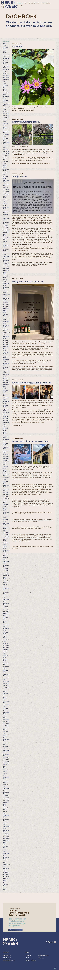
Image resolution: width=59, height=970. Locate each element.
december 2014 (6, 474)
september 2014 (6, 486)
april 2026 (6, 41)
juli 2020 (6, 264)
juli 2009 (6, 681)
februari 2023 (5, 162)
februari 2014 (5, 505)
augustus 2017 (6, 375)
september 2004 (6, 865)
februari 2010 (5, 656)
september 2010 (6, 636)
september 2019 (6, 295)
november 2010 (6, 629)
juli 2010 (5, 643)
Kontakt (41, 958)
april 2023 (6, 156)
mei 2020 (6, 268)
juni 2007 (6, 760)
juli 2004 (6, 872)
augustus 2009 (6, 678)
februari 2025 (5, 86)
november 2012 (6, 554)
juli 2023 (5, 149)
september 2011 (6, 600)
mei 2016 (5, 420)
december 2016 (6, 398)
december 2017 (6, 360)
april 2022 (6, 194)
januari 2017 (5, 395)
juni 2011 (5, 609)
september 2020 (6, 257)
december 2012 (6, 551)
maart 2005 (4, 843)
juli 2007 (6, 758)
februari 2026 (5, 48)
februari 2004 (5, 885)
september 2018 (6, 333)
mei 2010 (6, 647)
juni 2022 (6, 190)
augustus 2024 (6, 108)
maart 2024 (4, 120)
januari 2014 (5, 509)
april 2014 (6, 499)
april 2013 (6, 537)
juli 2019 (5, 302)
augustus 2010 (6, 640)
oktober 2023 (5, 139)
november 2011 (6, 593)
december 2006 (6, 778)
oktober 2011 (5, 596)
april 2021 (6, 232)
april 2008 (6, 726)
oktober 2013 (5, 520)
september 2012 (6, 562)
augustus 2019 (6, 299)
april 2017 (6, 384)
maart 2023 (4, 158)
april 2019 (6, 308)
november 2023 (6, 135)
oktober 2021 (5, 215)
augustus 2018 (6, 337)
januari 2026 (5, 52)
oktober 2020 (5, 253)
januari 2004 (5, 888)
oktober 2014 (5, 482)
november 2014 (6, 478)
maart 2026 (4, 44)
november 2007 (6, 743)
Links (27, 952)
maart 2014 (4, 501)
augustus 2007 (6, 755)
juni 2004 (6, 874)
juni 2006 (6, 798)
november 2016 (6, 402)
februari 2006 (5, 808)
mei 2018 (5, 344)
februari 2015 (5, 467)
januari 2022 (5, 204)
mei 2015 (5, 459)
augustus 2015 (6, 451)
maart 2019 (4, 311)
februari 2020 (5, 276)
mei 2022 (6, 192)
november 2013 (6, 516)
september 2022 (6, 181)
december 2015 (6, 436)
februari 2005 (5, 847)
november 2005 (6, 820)
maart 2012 (4, 578)
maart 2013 (4, 540)
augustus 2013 (6, 527)
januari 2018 (5, 356)
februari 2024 (5, 124)
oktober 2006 (5, 785)
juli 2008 (6, 719)
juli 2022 (5, 188)
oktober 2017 (5, 368)
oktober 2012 (5, 558)
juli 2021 (5, 226)
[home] (9, 4)
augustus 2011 (6, 604)
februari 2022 (5, 200)
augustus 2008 (6, 716)
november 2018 (6, 326)
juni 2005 (6, 836)
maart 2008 (4, 728)
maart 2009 (4, 690)
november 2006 (6, 781)
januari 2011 (5, 622)
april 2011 (6, 613)
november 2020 (6, 250)
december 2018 (6, 322)
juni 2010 (6, 645)
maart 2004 (4, 881)
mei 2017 (5, 382)
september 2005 (6, 827)
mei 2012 (5, 573)
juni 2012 (5, 571)
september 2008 (6, 713)
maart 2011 (6, 615)
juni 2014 (6, 495)
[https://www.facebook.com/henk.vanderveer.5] (55, 942)
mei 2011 (5, 611)
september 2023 (6, 143)
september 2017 (6, 371)
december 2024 (6, 93)
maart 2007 (4, 767)
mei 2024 (6, 116)
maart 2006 (4, 805)
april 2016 (6, 422)
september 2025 (6, 66)
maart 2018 (4, 349)
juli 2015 (5, 454)
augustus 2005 (6, 831)
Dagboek (28, 955)
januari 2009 (5, 698)
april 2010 (6, 650)
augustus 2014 (6, 489)
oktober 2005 (5, 823)
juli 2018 (5, 340)
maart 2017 (4, 387)
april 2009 (6, 688)
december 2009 (6, 663)
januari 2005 (5, 850)
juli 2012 (5, 569)
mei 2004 (6, 876)
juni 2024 (6, 113)
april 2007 (6, 764)
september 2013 (6, 524)
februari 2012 (5, 581)
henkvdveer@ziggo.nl (9, 960)
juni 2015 (5, 456)
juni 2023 (6, 152)
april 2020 (6, 270)
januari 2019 (5, 318)
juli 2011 (5, 607)
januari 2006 (5, 812)
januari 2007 (5, 774)
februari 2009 (5, 694)
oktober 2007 (5, 747)
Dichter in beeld (31, 960)
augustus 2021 (6, 223)
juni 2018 (5, 342)
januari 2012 (5, 585)
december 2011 (6, 589)
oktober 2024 (5, 101)
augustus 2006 (6, 793)
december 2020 (6, 246)
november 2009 (6, 667)
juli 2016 (5, 416)
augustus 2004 (6, 869)
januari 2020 (5, 280)
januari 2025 (5, 90)
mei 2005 (6, 838)
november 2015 (6, 440)
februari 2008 (5, 732)
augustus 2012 (6, 566)
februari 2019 (5, 315)
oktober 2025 (5, 63)
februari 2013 (5, 543)
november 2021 (6, 211)
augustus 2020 (6, 261)
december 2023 (6, 131)
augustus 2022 (6, 184)
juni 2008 (6, 722)
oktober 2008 (5, 709)
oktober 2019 (5, 291)
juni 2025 (6, 75)
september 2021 (6, 219)
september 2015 (6, 448)
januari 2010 (5, 660)
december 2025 (6, 55)
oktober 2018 (5, 329)
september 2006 (6, 789)
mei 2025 (6, 77)
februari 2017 (5, 391)
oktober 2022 (5, 177)
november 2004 (6, 858)
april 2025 (6, 79)
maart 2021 (4, 235)
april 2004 (6, 878)
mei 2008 (6, 724)
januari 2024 (5, 128)
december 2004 (6, 854)
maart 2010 (4, 652)
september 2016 (6, 409)
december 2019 (6, 284)
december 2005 (6, 816)
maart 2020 (4, 273)
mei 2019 (6, 306)
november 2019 (6, 288)
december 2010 (6, 625)
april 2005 (6, 840)
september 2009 (6, 675)
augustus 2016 (6, 413)
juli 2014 (5, 492)
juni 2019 (6, 304)
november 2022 (6, 173)
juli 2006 (6, 796)
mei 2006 (6, 800)
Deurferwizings (44, 955)
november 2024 (6, 97)
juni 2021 (5, 228)
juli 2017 (5, 378)
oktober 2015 (5, 444)
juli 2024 (5, 111)
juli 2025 (5, 73)
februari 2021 (5, 238)
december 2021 (6, 208)
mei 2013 (5, 535)
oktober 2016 (5, 406)
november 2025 (6, 59)
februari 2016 (5, 429)
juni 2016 (5, 418)
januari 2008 (5, 736)
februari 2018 (5, 353)
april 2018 (6, 346)
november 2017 (6, 364)
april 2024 (6, 118)
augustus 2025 (6, 70)
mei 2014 (6, 497)
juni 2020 (6, 266)
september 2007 (6, 751)
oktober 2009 (5, 671)
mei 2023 (6, 154)
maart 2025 (4, 82)
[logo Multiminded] (55, 969)
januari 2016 (5, 433)
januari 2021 (5, 242)
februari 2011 (5, 618)
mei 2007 (6, 762)
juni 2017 (5, 380)
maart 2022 (4, 197)
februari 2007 (5, 770)
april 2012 (6, 575)
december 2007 (6, 740)
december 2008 (6, 702)
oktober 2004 (5, 861)
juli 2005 (6, 834)
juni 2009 (6, 683)
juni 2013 (5, 533)
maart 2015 (4, 463)
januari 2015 (5, 471)
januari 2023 (5, 166)
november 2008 (6, 705)
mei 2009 (6, 686)
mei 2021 (5, 230)
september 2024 (6, 105)
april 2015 (6, 461)
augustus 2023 (6, 146)
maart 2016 (4, 425)
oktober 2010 (5, 633)
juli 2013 (5, 531)
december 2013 (6, 513)
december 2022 (6, 170)
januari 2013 (5, 547)
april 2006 (6, 802)
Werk (27, 958)
